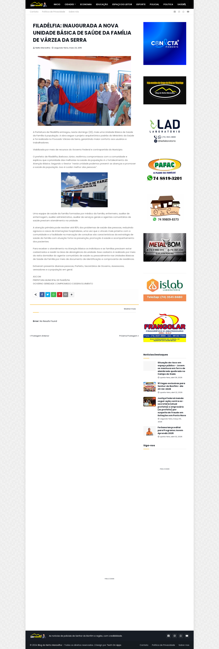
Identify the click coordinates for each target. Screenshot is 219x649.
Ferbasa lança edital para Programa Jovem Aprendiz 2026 (170, 430)
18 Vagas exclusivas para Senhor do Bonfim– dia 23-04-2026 (171, 386)
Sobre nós (74, 11)
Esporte (140, 4)
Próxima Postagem (128, 335)
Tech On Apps (114, 645)
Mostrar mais (130, 309)
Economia (86, 4)
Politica (168, 4)
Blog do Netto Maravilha (50, 645)
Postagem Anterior (40, 335)
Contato (34, 11)
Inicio (57, 4)
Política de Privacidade (53, 11)
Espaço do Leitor (122, 4)
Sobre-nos (184, 645)
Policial (154, 4)
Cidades (69, 4)
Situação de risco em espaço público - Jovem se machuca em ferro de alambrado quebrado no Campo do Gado (171, 368)
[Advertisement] (164, 516)
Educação (102, 4)
